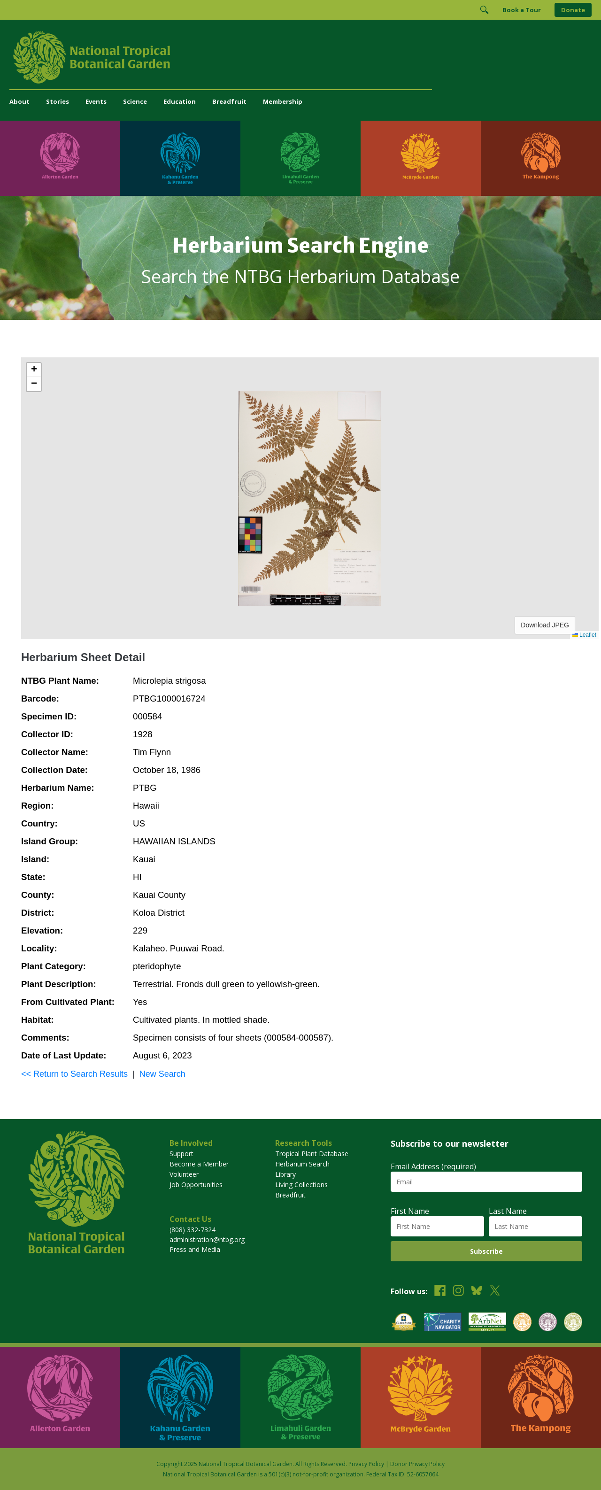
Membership (282, 101)
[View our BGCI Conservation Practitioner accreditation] (548, 1323)
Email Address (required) (433, 1166)
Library (285, 1174)
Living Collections (301, 1184)
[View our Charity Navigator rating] (443, 1323)
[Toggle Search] (484, 10)
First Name (410, 1211)
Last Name (508, 1211)
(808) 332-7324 (193, 1229)
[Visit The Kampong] (541, 158)
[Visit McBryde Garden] (421, 158)
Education (179, 101)
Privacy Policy (366, 1464)
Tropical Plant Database (311, 1153)
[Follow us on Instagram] (458, 1291)
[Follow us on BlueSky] (476, 1291)
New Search (162, 1074)
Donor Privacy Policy (417, 1464)
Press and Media (195, 1249)
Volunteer (184, 1174)
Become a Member (199, 1163)
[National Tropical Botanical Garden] (300, 57)
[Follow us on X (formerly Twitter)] (495, 1291)
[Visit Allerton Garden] (60, 158)
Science (135, 101)
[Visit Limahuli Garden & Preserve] (300, 158)
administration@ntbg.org (207, 1239)
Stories (57, 101)
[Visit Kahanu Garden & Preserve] (180, 158)
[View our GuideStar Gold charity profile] (404, 1323)
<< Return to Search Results (74, 1074)
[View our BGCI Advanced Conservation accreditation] (573, 1323)
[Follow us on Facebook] (440, 1291)
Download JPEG (545, 625)
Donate (573, 10)
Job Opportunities (196, 1184)
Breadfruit (229, 101)
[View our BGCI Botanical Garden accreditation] (522, 1323)
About (19, 101)
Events (96, 101)
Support (181, 1153)
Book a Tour (521, 10)
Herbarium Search (302, 1163)
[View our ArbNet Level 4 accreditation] (487, 1323)
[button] (34, 370)
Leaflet (584, 635)
